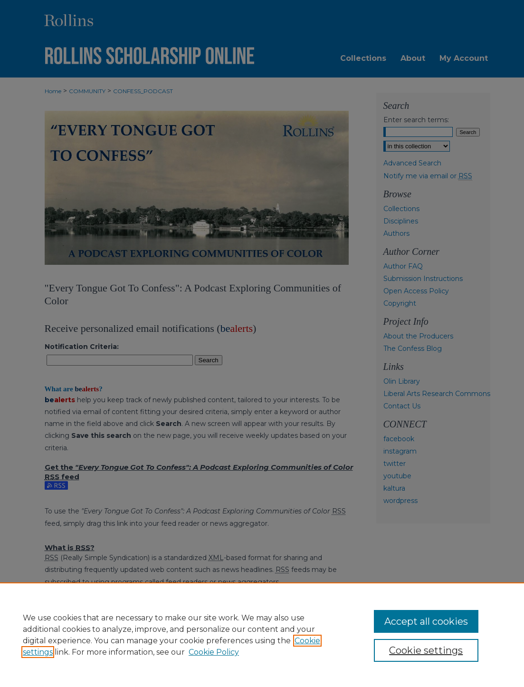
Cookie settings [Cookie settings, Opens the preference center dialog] (426, 650)
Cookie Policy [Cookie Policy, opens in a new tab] (214, 652)
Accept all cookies (426, 621)
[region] (262, 634)
